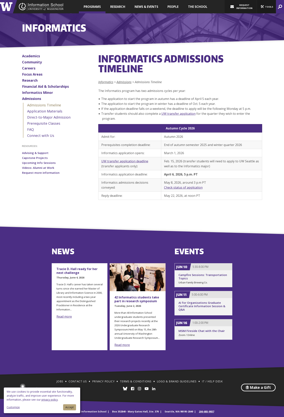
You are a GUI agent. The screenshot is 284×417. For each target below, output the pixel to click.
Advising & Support (35, 153)
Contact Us (78, 381)
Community (32, 62)
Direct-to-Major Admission (49, 117)
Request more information (40, 173)
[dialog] (42, 400)
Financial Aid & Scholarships (45, 86)
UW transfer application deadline (124, 161)
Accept (69, 407)
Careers (28, 68)
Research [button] (117, 7)
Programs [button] (92, 7)
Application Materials (44, 111)
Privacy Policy (103, 381)
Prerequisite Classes (43, 123)
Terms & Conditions (136, 381)
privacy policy (49, 399)
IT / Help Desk (212, 381)
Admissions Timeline (44, 105)
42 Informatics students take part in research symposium (136, 299)
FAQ (30, 129)
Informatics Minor (37, 92)
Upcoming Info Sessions (39, 163)
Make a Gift (258, 387)
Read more (64, 316)
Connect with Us (40, 135)
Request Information (241, 7)
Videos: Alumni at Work (38, 168)
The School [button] (197, 7)
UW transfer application (178, 114)
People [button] (172, 7)
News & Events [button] (146, 7)
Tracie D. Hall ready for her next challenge (77, 271)
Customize (13, 407)
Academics (31, 56)
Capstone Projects (35, 158)
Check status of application (183, 187)
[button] (266, 6)
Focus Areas (32, 74)
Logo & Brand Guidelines (177, 381)
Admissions (31, 98)
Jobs (59, 381)
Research (30, 80)
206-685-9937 (206, 411)
